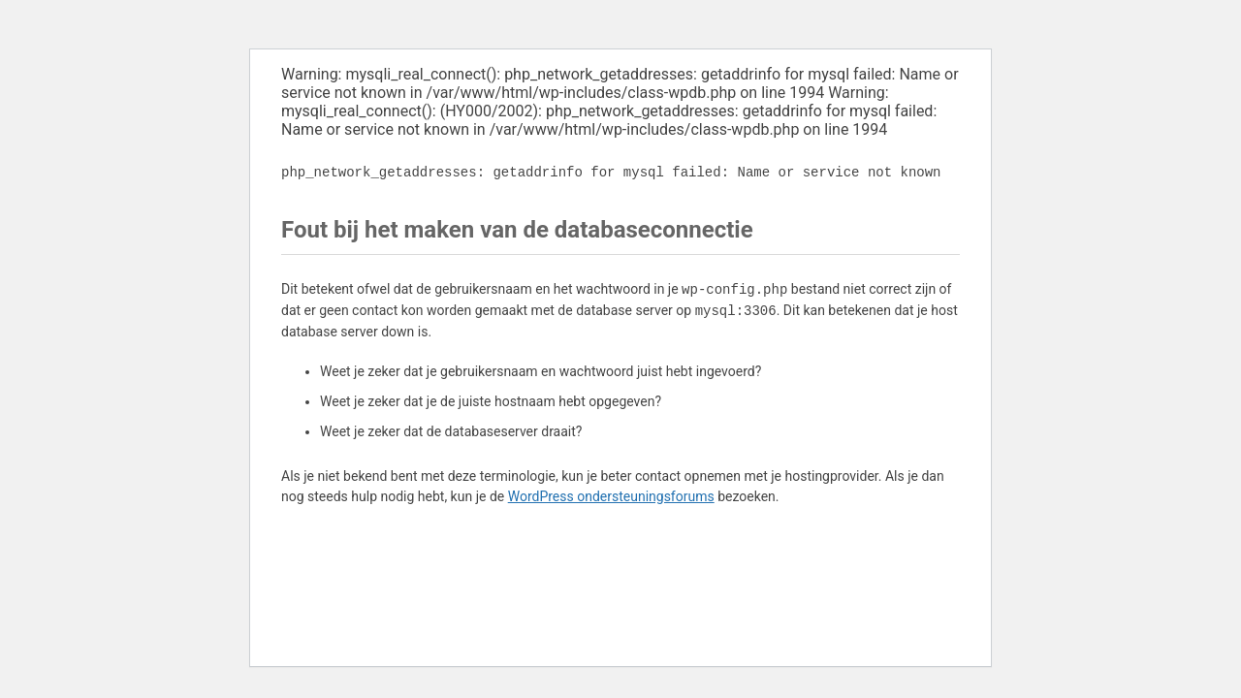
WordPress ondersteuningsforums (611, 496)
